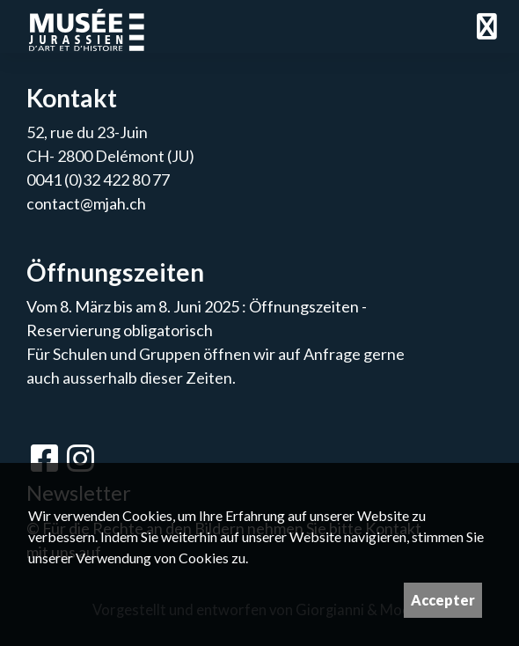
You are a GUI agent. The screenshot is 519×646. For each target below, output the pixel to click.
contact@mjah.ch (86, 203)
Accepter (443, 599)
